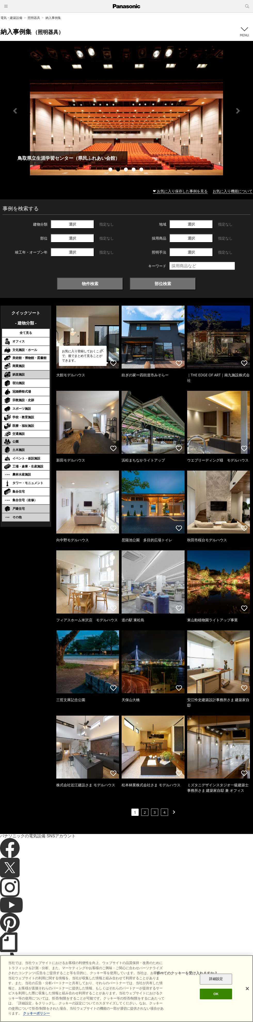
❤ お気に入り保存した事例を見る (180, 191)
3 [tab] (126, 170)
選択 (72, 224)
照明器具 (34, 18)
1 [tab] (111, 170)
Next (238, 111)
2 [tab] (118, 170)
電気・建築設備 (11, 18)
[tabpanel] (126, 110)
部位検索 (163, 283)
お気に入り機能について (232, 191)
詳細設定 (216, 979)
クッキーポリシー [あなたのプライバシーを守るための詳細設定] (36, 1013)
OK (216, 994)
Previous (15, 111)
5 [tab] (142, 170)
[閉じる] (247, 988)
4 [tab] (134, 170)
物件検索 (90, 283)
